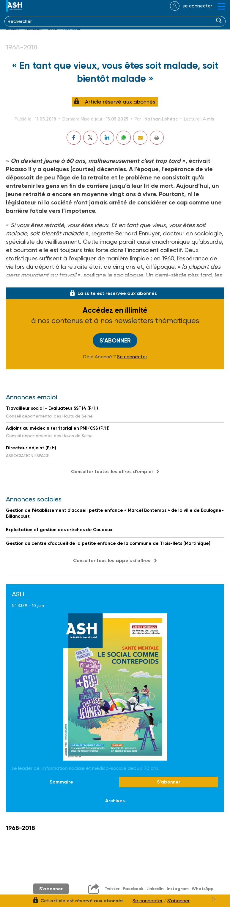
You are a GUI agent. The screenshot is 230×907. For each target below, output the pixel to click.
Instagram (178, 888)
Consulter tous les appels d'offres (111, 560)
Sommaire (61, 782)
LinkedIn (155, 888)
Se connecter (132, 356)
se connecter (197, 6)
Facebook (133, 888)
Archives (115, 801)
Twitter (112, 888)
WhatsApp (202, 888)
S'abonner (115, 340)
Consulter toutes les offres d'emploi (112, 471)
